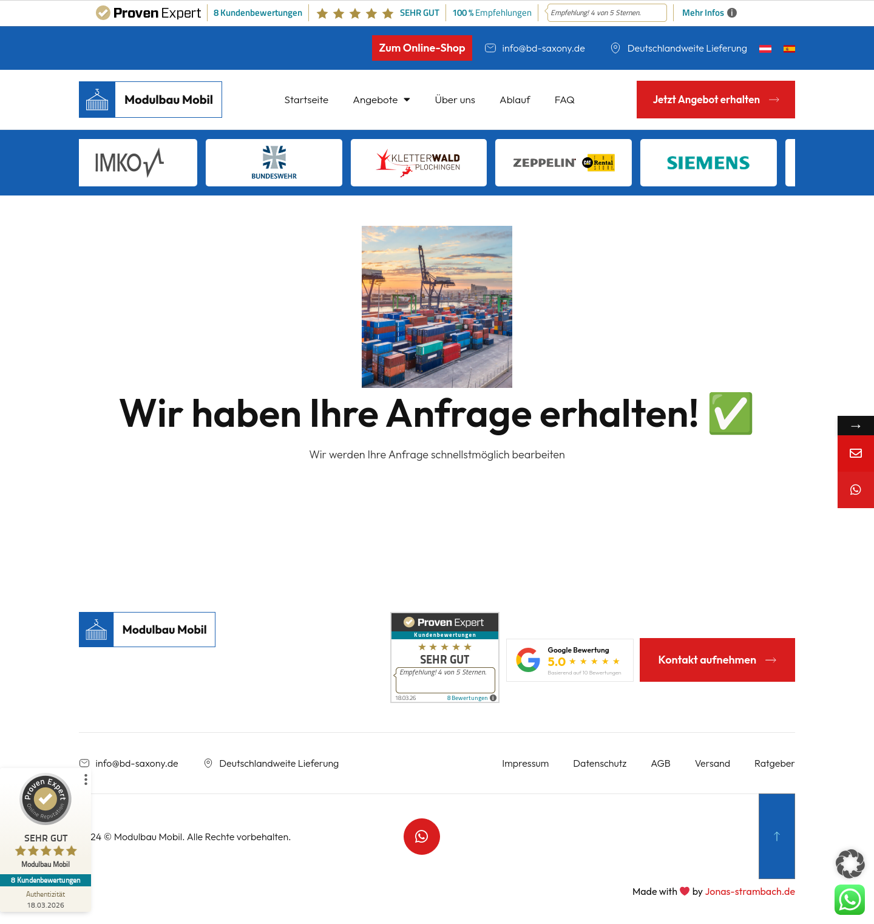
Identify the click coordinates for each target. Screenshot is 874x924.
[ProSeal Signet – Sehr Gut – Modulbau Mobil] (45, 823)
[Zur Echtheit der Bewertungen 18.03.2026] (45, 899)
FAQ (565, 99)
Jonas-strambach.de (750, 891)
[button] (850, 864)
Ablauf (515, 99)
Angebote (381, 99)
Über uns (455, 99)
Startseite (307, 99)
